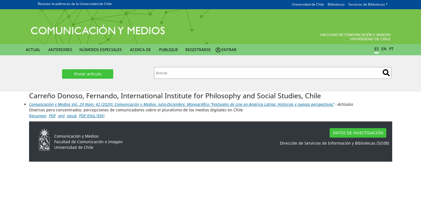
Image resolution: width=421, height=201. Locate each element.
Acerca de (140, 49)
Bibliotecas (336, 4)
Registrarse (198, 49)
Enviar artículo (87, 73)
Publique (168, 49)
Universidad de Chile (308, 4)
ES (376, 48)
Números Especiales (100, 49)
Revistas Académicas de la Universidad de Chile (75, 3)
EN (384, 48)
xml (61, 115)
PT (391, 48)
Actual (33, 49)
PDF (52, 115)
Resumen (38, 115)
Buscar (386, 72)
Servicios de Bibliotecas (366, 4)
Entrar (228, 49)
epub (72, 115)
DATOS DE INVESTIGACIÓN (358, 132)
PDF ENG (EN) (92, 115)
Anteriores (60, 49)
